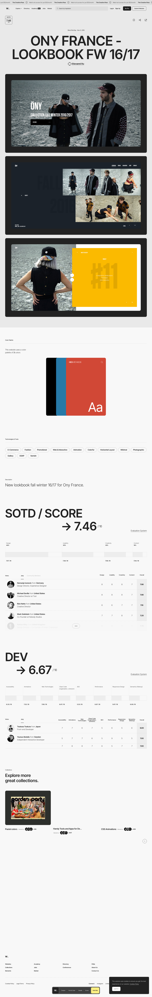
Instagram (100, 983)
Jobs (44, 8)
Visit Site (95, 990)
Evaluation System (139, 531)
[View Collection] (28, 808)
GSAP (22, 456)
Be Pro (127, 8)
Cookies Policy (9, 983)
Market (50, 8)
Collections (8, 967)
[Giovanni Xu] (76, 63)
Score (87, 990)
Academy (36, 8)
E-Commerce (13, 450)
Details (80, 990)
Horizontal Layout (107, 450)
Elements (8, 971)
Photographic (138, 450)
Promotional (42, 450)
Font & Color (72, 990)
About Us (95, 967)
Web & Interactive (60, 450)
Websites (8, 964)
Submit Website (139, 8)
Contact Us (95, 971)
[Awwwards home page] (56, 990)
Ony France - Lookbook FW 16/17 (76, 47)
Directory (27, 8)
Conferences (67, 967)
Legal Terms (20, 983)
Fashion (28, 450)
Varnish (33, 456)
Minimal (124, 450)
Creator (63, 990)
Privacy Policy (30, 983)
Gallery (10, 456)
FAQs (93, 964)
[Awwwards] (7, 8)
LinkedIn (108, 983)
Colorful (91, 450)
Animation (77, 450)
